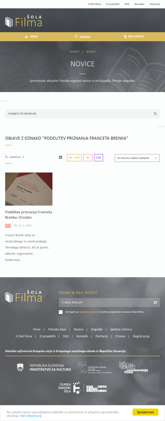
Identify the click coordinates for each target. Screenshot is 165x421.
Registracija (152, 22)
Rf (87, 157)
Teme (37, 329)
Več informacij (30, 418)
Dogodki (96, 329)
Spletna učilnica (121, 329)
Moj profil (138, 17)
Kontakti (139, 4)
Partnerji (155, 4)
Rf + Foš (74, 157)
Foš (98, 157)
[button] (137, 158)
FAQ (127, 4)
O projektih (112, 4)
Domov (74, 50)
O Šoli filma (94, 4)
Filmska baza (57, 329)
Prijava (133, 22)
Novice (78, 329)
